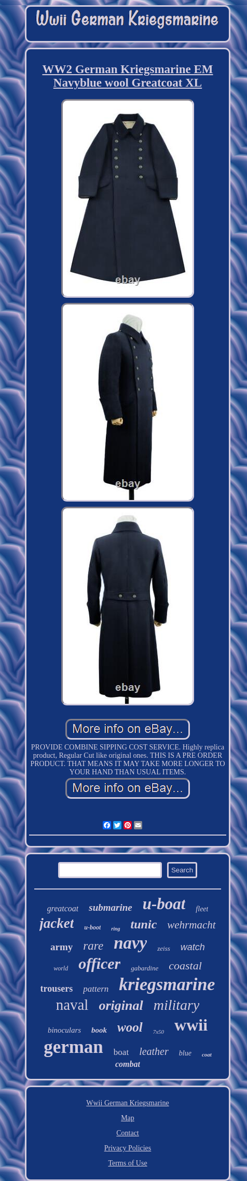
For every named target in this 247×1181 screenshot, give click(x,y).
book (99, 1030)
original (121, 1005)
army (61, 946)
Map (127, 1118)
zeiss (163, 948)
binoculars (64, 1030)
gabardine (144, 968)
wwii (191, 1025)
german (73, 1047)
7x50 (158, 1032)
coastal (185, 965)
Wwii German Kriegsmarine (127, 1103)
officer (99, 963)
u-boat (164, 904)
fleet (202, 909)
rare (93, 945)
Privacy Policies (128, 1148)
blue (185, 1053)
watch (193, 947)
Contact (127, 1133)
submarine (110, 907)
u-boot (92, 927)
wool (130, 1027)
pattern (95, 989)
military (177, 1005)
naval (72, 1004)
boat (121, 1052)
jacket (56, 923)
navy (130, 943)
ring (115, 929)
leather (154, 1051)
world (60, 968)
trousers (56, 988)
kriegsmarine (167, 984)
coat (207, 1054)
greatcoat (63, 908)
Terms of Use (127, 1163)
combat (127, 1064)
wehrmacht (191, 925)
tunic (144, 924)
